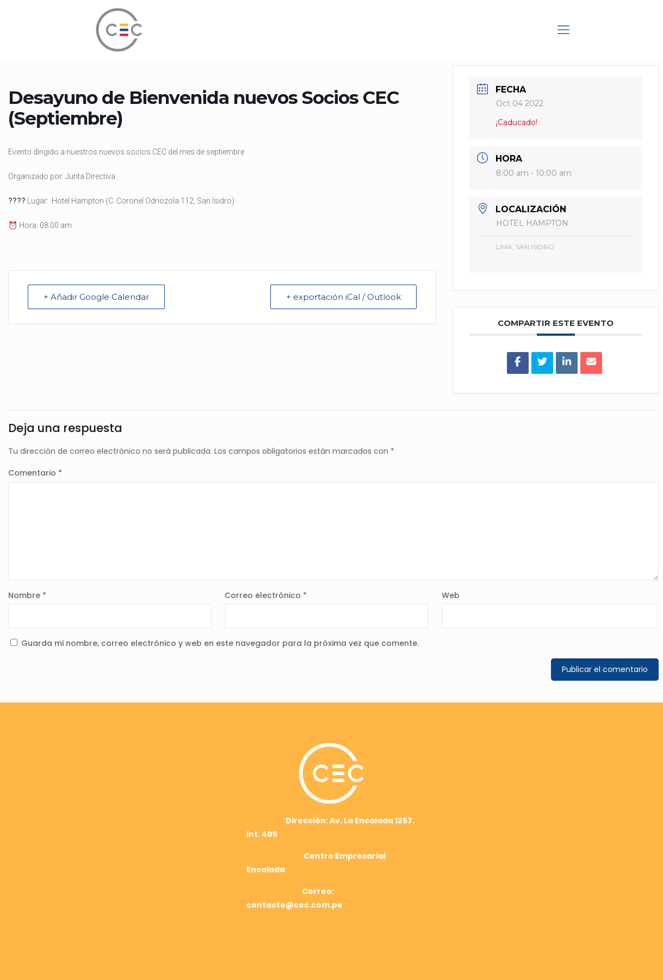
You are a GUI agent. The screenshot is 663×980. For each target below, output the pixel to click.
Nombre (27, 595)
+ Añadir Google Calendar (96, 297)
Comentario (35, 472)
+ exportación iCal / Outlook (343, 297)
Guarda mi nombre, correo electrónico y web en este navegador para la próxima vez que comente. (220, 643)
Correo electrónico (266, 595)
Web (451, 595)
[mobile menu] (563, 30)
